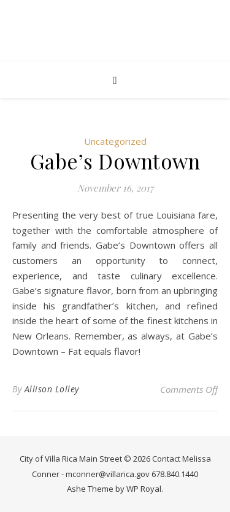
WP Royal (143, 488)
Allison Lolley (52, 389)
